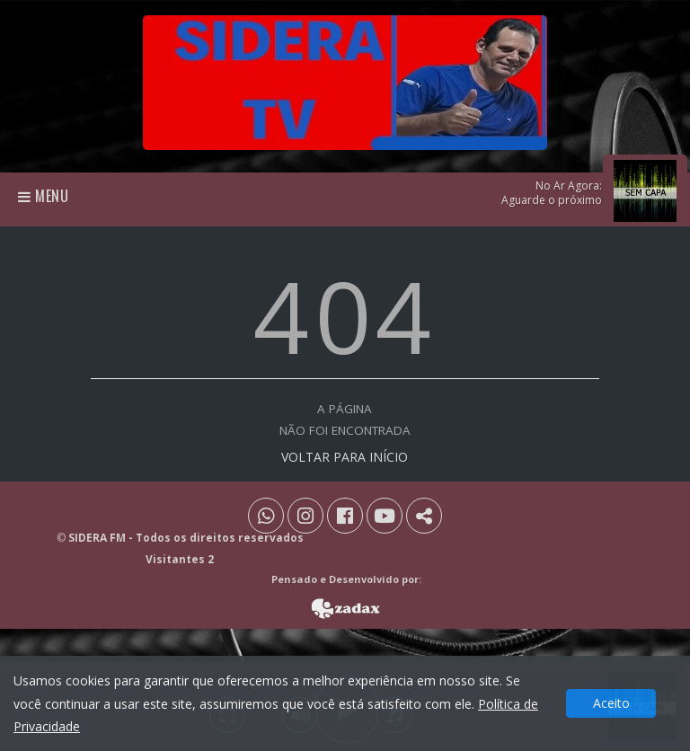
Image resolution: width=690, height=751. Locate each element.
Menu (43, 196)
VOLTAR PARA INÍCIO (344, 456)
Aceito (611, 702)
